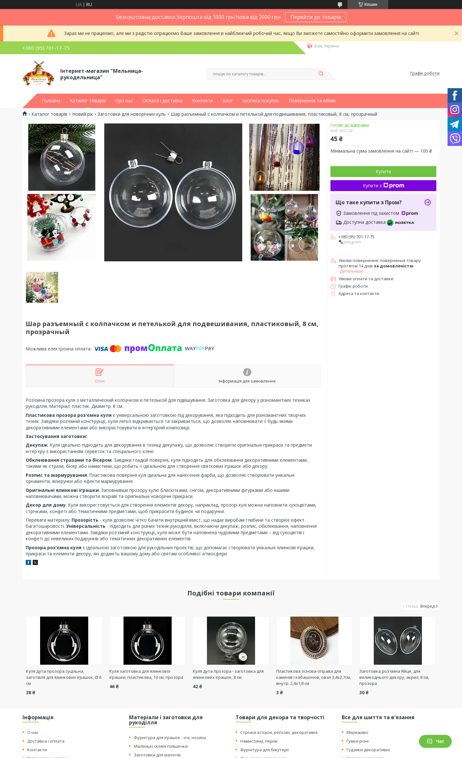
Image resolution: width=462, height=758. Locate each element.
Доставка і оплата (45, 741)
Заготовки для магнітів (157, 755)
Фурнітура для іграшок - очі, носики (170, 737)
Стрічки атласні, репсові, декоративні (279, 732)
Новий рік (82, 114)
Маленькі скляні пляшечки (161, 746)
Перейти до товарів (315, 17)
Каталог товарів (88, 100)
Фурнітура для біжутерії (264, 750)
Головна (51, 100)
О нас (32, 732)
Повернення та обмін (312, 100)
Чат (435, 741)
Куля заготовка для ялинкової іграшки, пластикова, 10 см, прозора (146, 674)
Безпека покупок (261, 100)
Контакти (202, 100)
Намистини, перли (259, 741)
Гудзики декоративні (368, 750)
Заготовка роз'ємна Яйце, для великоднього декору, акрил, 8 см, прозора (394, 677)
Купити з (383, 185)
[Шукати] (320, 74)
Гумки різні (357, 741)
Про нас (124, 100)
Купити (383, 171)
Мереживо (357, 732)
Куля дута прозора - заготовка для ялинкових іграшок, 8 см (228, 674)
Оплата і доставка (162, 100)
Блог (228, 100)
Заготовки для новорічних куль (132, 114)
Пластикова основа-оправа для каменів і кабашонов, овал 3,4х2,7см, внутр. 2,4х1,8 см (313, 677)
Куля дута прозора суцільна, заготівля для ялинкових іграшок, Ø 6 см (63, 677)
